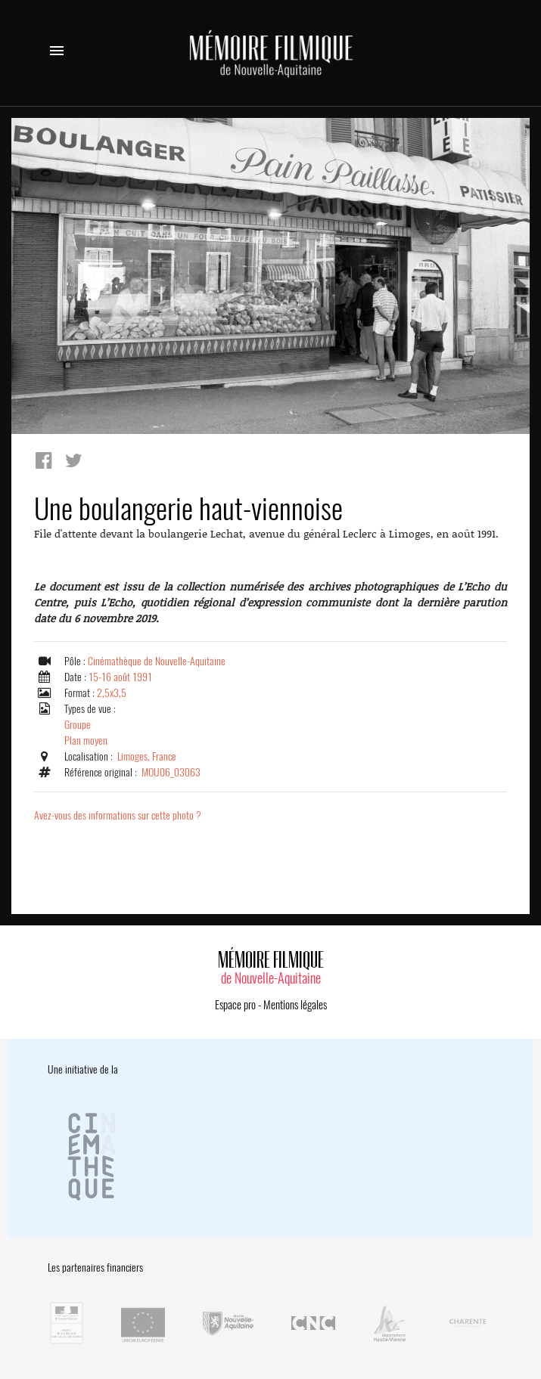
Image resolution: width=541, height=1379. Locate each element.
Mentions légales (295, 1004)
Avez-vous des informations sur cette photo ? (117, 815)
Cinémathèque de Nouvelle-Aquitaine (156, 661)
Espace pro (235, 1004)
